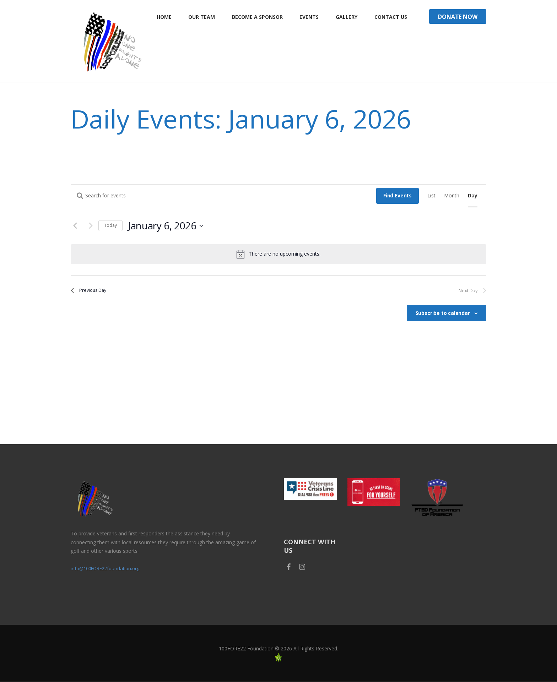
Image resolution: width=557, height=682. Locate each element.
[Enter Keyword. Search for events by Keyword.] (223, 196)
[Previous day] (75, 226)
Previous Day (92, 291)
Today (110, 225)
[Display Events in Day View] (472, 196)
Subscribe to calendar (443, 315)
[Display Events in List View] (431, 196)
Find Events (397, 195)
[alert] (278, 254)
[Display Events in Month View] (451, 196)
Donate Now (457, 17)
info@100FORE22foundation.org (108, 568)
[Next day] (89, 226)
